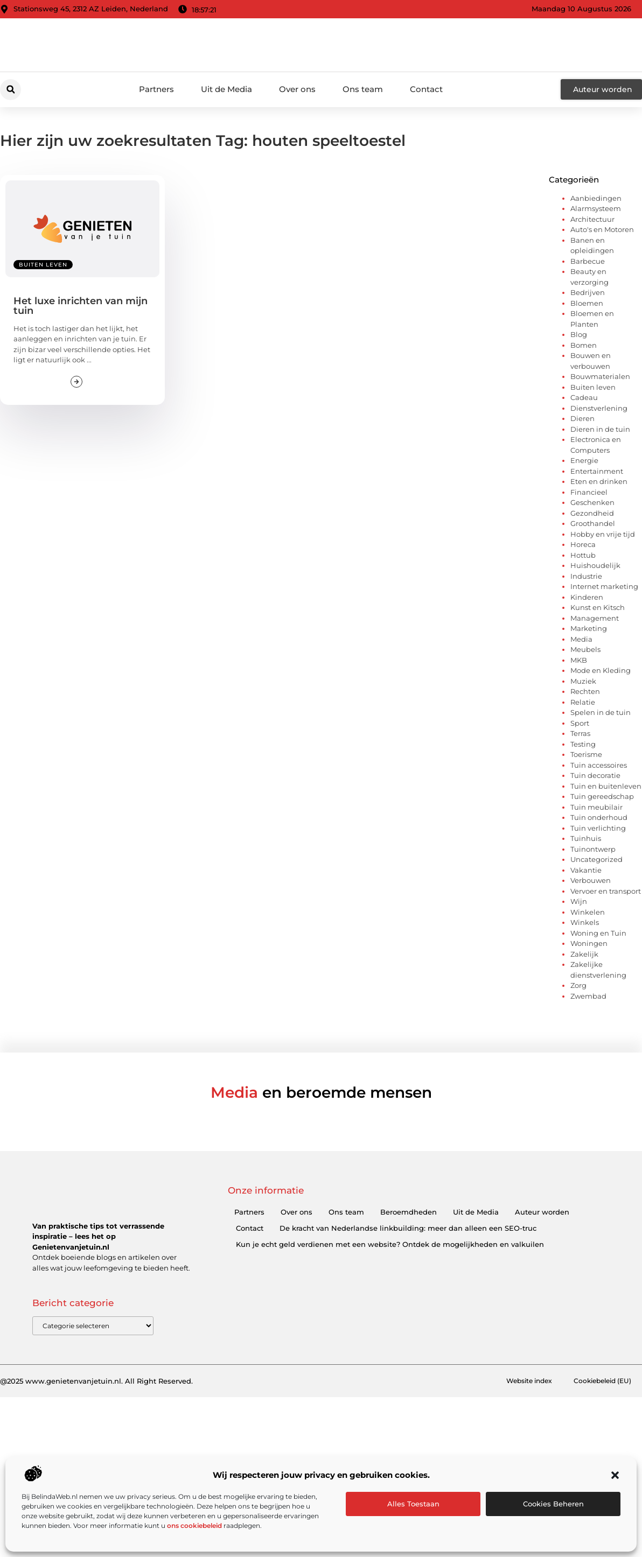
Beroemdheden (408, 1212)
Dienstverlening (598, 408)
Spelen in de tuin (600, 712)
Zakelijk (584, 954)
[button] (615, 1475)
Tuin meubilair (596, 807)
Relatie (582, 702)
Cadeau (584, 397)
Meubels (585, 649)
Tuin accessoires (598, 765)
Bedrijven (587, 292)
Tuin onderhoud (598, 817)
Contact (426, 89)
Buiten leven (43, 264)
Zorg (578, 985)
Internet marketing (604, 586)
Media (581, 639)
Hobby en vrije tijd (602, 534)
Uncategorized (596, 859)
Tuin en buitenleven (605, 786)
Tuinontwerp (593, 849)
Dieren (582, 418)
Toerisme (586, 754)
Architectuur (592, 219)
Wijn (578, 901)
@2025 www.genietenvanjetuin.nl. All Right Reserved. (96, 1381)
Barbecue (587, 261)
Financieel (589, 492)
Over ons (297, 89)
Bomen (583, 345)
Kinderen (586, 597)
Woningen (589, 943)
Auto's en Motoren (602, 229)
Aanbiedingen (596, 198)
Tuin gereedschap (602, 796)
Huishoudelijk (595, 565)
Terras (580, 733)
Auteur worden (542, 1212)
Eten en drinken (598, 481)
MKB (578, 660)
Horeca (583, 544)
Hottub (583, 555)
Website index (520, 1381)
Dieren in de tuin (600, 429)
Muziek (583, 681)
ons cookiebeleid (194, 1525)
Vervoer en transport (605, 891)
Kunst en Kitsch (597, 607)
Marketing (588, 628)
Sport (579, 723)
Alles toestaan (413, 1503)
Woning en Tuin (598, 933)
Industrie (586, 576)
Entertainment (596, 471)
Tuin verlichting (598, 828)
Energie (584, 460)
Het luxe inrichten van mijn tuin (80, 306)
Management (594, 618)
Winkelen (587, 912)
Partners (156, 89)
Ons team (363, 89)
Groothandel (592, 523)
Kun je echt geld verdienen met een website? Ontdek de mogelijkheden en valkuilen (390, 1244)
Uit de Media (226, 89)
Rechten (585, 691)
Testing (583, 744)
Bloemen (586, 303)
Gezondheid (592, 513)
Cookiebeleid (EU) (599, 1381)
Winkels (584, 922)
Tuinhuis (585, 838)
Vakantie (586, 870)
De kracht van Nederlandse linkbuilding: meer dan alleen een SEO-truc (408, 1228)
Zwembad (588, 996)
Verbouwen (590, 880)
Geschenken (592, 502)
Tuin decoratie (595, 775)
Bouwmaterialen (600, 376)
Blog (578, 334)
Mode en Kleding (600, 670)
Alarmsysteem (595, 208)
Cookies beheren (553, 1503)
